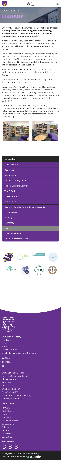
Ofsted (5, 414)
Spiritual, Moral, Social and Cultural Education (25, 207)
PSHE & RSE (10, 202)
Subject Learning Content (16, 186)
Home (4, 10)
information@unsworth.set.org (22, 353)
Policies (5, 427)
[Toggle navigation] (57, 3)
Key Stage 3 (10, 170)
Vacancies (6, 434)
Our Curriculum (11, 165)
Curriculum (14, 10)
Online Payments (10, 421)
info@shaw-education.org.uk (21, 395)
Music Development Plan (16, 239)
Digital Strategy (11, 196)
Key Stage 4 (10, 175)
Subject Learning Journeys (16, 180)
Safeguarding (8, 424)
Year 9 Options (11, 191)
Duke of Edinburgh (13, 233)
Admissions (7, 417)
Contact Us (7, 437)
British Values (10, 212)
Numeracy (9, 223)
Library (7, 228)
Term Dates (7, 408)
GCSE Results (8, 411)
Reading (8, 218)
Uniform (5, 430)
